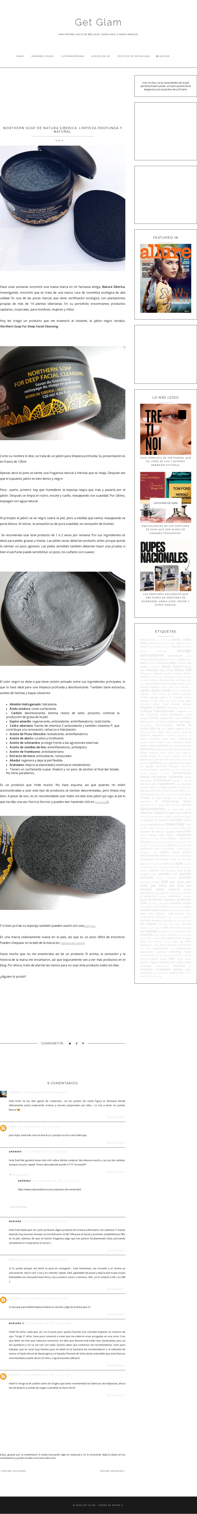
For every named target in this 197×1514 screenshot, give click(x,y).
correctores (176, 714)
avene (181, 659)
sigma (188, 920)
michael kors (154, 845)
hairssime (161, 766)
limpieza (159, 813)
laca (168, 804)
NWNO (166, 863)
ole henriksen (146, 867)
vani (12, 1126)
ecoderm (176, 732)
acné (143, 643)
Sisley (177, 924)
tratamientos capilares (153, 951)
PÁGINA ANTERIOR (112, 1471)
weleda (173, 972)
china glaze (184, 700)
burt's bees (167, 686)
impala (176, 780)
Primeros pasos (43, 56)
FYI (189, 756)
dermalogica (146, 725)
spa (142, 931)
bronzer (144, 687)
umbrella (187, 955)
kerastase (163, 790)
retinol (144, 910)
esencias (178, 742)
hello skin (186, 770)
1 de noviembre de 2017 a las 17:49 (46, 1375)
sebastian (160, 916)
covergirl (144, 718)
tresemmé (145, 955)
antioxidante (152, 655)
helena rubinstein (160, 769)
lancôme (186, 804)
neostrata (186, 855)
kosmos (153, 794)
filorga (152, 756)
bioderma (169, 676)
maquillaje (175, 823)
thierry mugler (171, 941)
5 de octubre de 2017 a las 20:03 (45, 1152)
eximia (158, 749)
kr (160, 794)
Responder (115, 1117)
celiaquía (186, 693)
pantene (154, 870)
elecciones (158, 735)
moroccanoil (167, 848)
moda (156, 848)
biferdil (144, 676)
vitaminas (146, 969)
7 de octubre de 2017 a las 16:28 (48, 1323)
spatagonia (163, 931)
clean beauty (171, 704)
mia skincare (181, 842)
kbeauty (144, 790)
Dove (188, 728)
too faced (145, 948)
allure (152, 646)
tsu (152, 955)
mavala (153, 835)
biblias (187, 673)
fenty (177, 752)
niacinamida (162, 859)
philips (156, 882)
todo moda (166, 944)
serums (145, 920)
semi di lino (174, 917)
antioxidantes (175, 655)
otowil (183, 867)
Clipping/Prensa (72, 56)
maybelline (183, 835)
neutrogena (147, 859)
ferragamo (186, 752)
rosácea (180, 910)
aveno (188, 659)
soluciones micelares (180, 927)
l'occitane (186, 794)
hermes (165, 773)
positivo (162, 896)
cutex (143, 721)
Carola (15, 1092)
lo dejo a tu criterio (178, 813)
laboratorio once (148, 805)
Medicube (144, 838)
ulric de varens (162, 955)
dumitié (153, 732)
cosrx (188, 714)
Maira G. (118, 1505)
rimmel (163, 910)
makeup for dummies (156, 820)
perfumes (147, 877)
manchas (176, 820)
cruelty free (166, 718)
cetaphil (144, 700)
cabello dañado (160, 690)
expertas (168, 749)
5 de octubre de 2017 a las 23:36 (44, 1221)
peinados (164, 874)
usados (144, 962)
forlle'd (167, 756)
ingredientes (166, 784)
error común (156, 742)
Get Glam (98, 22)
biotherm (154, 680)
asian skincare (156, 659)
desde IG (184, 725)
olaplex (187, 863)
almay (159, 646)
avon (143, 663)
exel (176, 745)
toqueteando (160, 948)
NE (169, 856)
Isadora (144, 787)
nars (155, 852)
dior (153, 728)
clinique (187, 704)
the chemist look (171, 938)
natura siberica (181, 852)
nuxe (159, 863)
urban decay (184, 958)
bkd (172, 680)
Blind (183, 680)
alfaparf (144, 646)
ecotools (186, 731)
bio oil (151, 677)
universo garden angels (153, 958)
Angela (15, 1374)
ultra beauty (176, 955)
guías (188, 763)
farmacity (154, 752)
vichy (172, 962)
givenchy (155, 763)
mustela (179, 848)
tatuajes (163, 935)
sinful (171, 924)
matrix (143, 835)
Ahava (188, 643)
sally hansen (176, 913)
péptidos (185, 874)
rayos (149, 906)
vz (155, 972)
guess (181, 763)
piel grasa (177, 882)
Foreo (159, 756)
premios (187, 896)
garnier (144, 759)
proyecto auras (155, 903)
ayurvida (152, 663)
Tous (172, 948)
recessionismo (176, 906)
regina (187, 906)
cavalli (154, 694)
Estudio (16, 1298)
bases (173, 663)
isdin (152, 787)
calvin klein (185, 690)
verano (164, 962)
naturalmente (149, 855)
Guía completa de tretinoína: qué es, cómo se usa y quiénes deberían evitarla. (165, 461)
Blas (177, 680)
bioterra (144, 680)
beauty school (171, 666)
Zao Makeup (156, 976)
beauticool (155, 666)
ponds (184, 893)
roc (174, 910)
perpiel (160, 877)
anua (188, 655)
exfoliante (147, 749)
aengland (180, 643)
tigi (181, 941)
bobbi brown (161, 683)
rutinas (160, 913)
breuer (188, 684)
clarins (156, 704)
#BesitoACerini (148, 639)
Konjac (89, 926)
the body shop (183, 935)
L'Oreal (145, 798)
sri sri (172, 931)
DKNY (163, 728)
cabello (145, 690)
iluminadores (162, 780)
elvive (173, 738)
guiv (142, 766)
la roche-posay (167, 801)
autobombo (171, 659)
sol (166, 927)
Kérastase (174, 791)
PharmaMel (145, 882)
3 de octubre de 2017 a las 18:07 (45, 1092)
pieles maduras (168, 889)
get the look (185, 759)
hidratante (176, 777)
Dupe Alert (164, 731)
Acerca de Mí (101, 56)
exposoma (179, 749)
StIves (188, 931)
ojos (179, 863)
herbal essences (149, 773)
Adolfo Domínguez (166, 643)
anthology (162, 651)
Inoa (179, 784)
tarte (156, 935)
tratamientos (184, 948)
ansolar (143, 651)
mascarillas (183, 831)
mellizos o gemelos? (179, 838)
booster (172, 683)
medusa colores (158, 838)
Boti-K (181, 683)
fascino (163, 752)
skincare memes (147, 928)
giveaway (144, 763)
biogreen (179, 677)
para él (182, 870)
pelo (174, 874)
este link (101, 802)
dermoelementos (164, 725)
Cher (161, 700)
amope (166, 646)
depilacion (172, 721)
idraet (188, 776)
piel (164, 881)
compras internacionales (157, 711)
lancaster (176, 805)
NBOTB (164, 855)
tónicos (187, 945)
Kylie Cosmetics (168, 794)
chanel (153, 700)
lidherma (146, 813)
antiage (184, 650)
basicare (182, 662)
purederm (175, 903)
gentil (151, 759)
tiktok (188, 941)
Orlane (171, 867)
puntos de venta (72, 943)
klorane (144, 794)
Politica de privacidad (134, 56)
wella (181, 972)
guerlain (173, 763)
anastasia (187, 646)
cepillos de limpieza (171, 697)
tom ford (177, 944)
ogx (173, 863)
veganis (155, 962)
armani (144, 659)
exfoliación (185, 745)
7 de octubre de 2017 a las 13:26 (46, 1298)
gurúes (150, 766)
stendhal (181, 931)
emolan (144, 742)
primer (144, 899)
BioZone (164, 680)
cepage (154, 697)
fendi (171, 752)
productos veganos (162, 899)
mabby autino (158, 816)
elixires (144, 738)
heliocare (175, 770)
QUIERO (187, 903)
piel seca (176, 885)
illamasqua (146, 780)
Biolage (187, 677)
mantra (143, 824)
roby (170, 910)
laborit (161, 805)
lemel (188, 809)
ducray (143, 731)
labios (187, 801)
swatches (146, 935)
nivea (173, 859)
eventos (162, 745)
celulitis (144, 697)
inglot (154, 783)
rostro (187, 910)
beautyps (152, 670)
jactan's (180, 787)
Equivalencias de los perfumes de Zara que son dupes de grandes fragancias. (165, 530)
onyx (161, 867)
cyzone (150, 721)
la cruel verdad (162, 798)
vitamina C (182, 966)
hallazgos (174, 766)
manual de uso (156, 824)
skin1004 (186, 923)
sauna (188, 913)
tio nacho (154, 945)
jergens (188, 787)
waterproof (162, 973)
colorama (172, 707)
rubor (143, 913)
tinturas (144, 945)
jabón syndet (168, 787)
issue (158, 787)
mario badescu (156, 828)
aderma (151, 643)
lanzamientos (152, 808)
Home (20, 56)
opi (165, 867)
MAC (168, 816)
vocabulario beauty (169, 969)
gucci (165, 763)
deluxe (162, 721)
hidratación (159, 777)
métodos (145, 842)
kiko (189, 791)
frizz (184, 756)
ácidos (187, 639)
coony (164, 714)
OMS (156, 867)
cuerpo (186, 718)
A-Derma (165, 640)
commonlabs (185, 707)
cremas (154, 718)
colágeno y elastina (153, 707)
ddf (156, 721)
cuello (178, 718)
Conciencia (152, 714)
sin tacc (162, 923)
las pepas (172, 809)
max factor (166, 835)
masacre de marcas (152, 831)
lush (148, 816)
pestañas (185, 877)
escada (168, 742)
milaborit (171, 845)
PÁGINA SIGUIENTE (13, 1471)
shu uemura (179, 920)
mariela (15, 1259)
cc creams (174, 693)
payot (153, 874)
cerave (187, 697)
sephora (186, 916)
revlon (154, 910)
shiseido (167, 920)
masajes (170, 831)
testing (171, 934)
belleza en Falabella (151, 673)
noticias (152, 863)
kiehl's (182, 790)
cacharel (175, 690)
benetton (178, 673)
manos (187, 820)
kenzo (153, 790)
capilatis (144, 693)
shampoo (156, 920)
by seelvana (182, 686)
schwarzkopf (147, 916)
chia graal (171, 701)
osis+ (177, 867)
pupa (166, 903)
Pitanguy (156, 893)
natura (164, 852)
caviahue (162, 694)
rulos (151, 913)
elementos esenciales (176, 735)
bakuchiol (162, 663)
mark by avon (172, 828)
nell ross (176, 856)
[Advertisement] (62, 96)
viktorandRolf (162, 966)
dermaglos (185, 721)
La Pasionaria (180, 798)
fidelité (143, 756)
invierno (186, 784)
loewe (143, 816)
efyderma (145, 735)
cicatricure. (145, 704)
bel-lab (169, 670)
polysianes (175, 893)
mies (163, 845)
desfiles (144, 728)
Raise (142, 906)
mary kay (186, 827)
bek (162, 670)
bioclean (159, 677)
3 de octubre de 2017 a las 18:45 (39, 1126)
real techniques (161, 906)
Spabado (151, 931)
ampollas (176, 646)
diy (158, 728)
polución (165, 892)
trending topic (180, 952)
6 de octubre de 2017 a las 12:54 (45, 1260)
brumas (155, 687)
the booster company (150, 938)
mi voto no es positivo (162, 842)
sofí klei (159, 928)
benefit (167, 673)
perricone (171, 877)
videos (180, 962)
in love (184, 780)
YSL (147, 976)
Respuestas (20, 1175)
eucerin (152, 745)
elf (190, 735)
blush (150, 683)
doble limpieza (176, 728)
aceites (176, 639)
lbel (182, 809)
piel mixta (158, 885)
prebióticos (175, 896)
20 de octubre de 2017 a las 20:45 (55, 1181)
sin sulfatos (148, 924)
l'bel (178, 794)
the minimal (155, 941)
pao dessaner (168, 870)
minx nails (182, 845)
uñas (172, 958)
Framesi (176, 756)
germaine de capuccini (167, 759)
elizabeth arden (159, 738)
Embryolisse (184, 738)
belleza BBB (183, 670)
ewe (171, 746)
